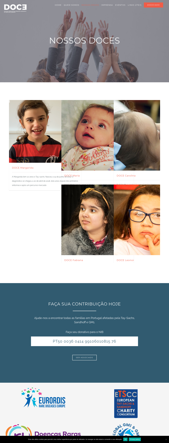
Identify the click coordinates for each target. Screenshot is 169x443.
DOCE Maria (72, 175)
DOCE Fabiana (73, 260)
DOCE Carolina (126, 175)
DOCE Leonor (125, 260)
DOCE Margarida (23, 167)
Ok (125, 439)
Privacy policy (135, 439)
